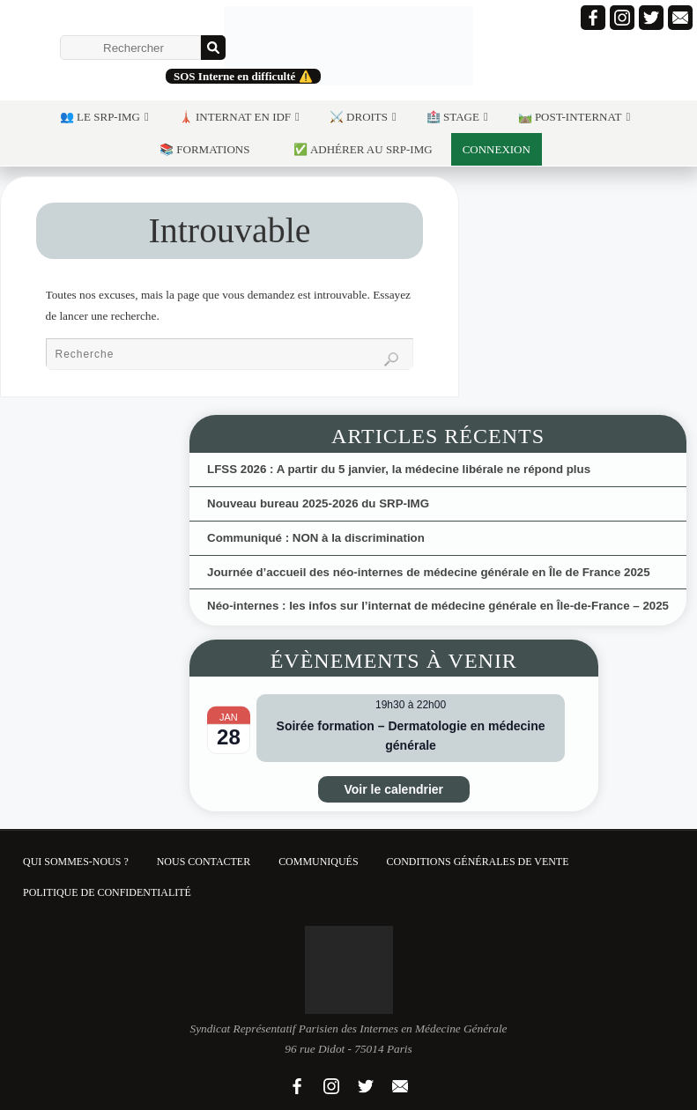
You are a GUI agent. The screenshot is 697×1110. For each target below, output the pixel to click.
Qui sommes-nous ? (76, 861)
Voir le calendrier (394, 789)
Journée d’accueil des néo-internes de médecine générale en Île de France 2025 (428, 572)
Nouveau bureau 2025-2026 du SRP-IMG (318, 503)
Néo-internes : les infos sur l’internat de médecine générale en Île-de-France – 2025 (438, 605)
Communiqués (318, 861)
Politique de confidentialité (107, 892)
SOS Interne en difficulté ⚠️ (243, 76)
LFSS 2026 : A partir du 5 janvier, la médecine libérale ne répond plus (398, 469)
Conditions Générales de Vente (478, 861)
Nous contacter (203, 861)
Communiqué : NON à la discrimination (316, 537)
